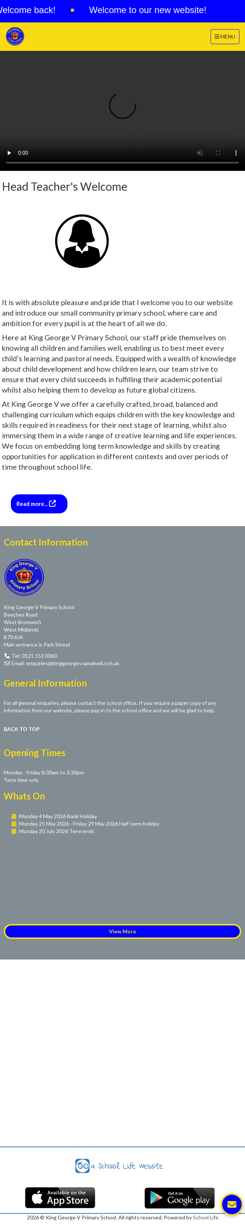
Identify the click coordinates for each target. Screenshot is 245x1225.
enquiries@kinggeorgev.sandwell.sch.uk (72, 663)
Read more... (32, 503)
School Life (205, 1217)
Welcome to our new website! (149, 10)
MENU (226, 36)
